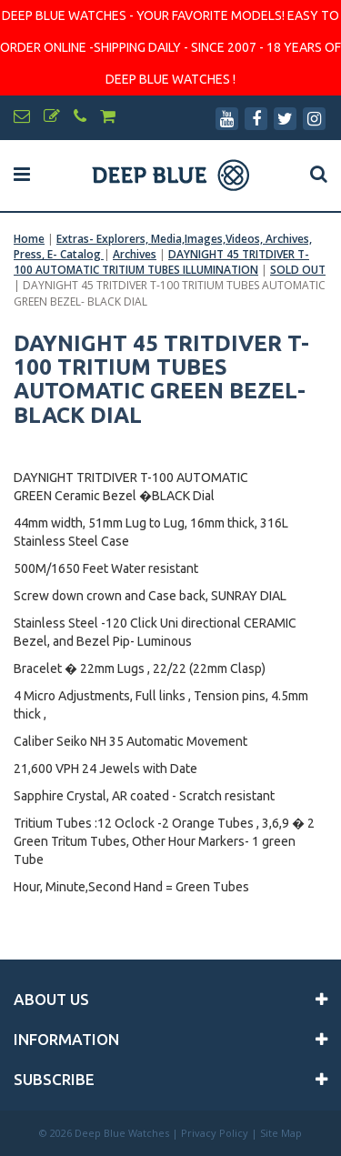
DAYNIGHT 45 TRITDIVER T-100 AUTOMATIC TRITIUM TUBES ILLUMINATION (161, 261)
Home (29, 238)
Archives (134, 254)
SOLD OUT (298, 269)
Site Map (281, 1133)
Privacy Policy (214, 1133)
